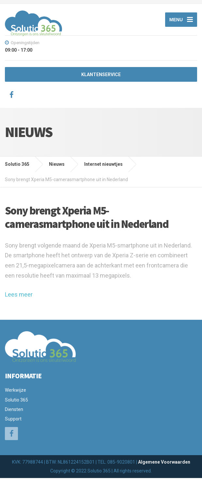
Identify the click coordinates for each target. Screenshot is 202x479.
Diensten (14, 410)
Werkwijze (15, 391)
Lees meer (19, 295)
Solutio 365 (16, 400)
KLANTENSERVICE (101, 75)
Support (13, 420)
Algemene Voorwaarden (164, 463)
